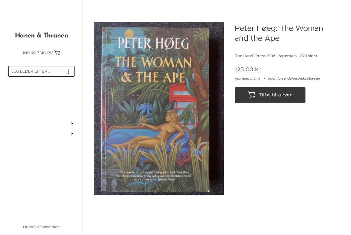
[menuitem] (41, 97)
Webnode (51, 227)
